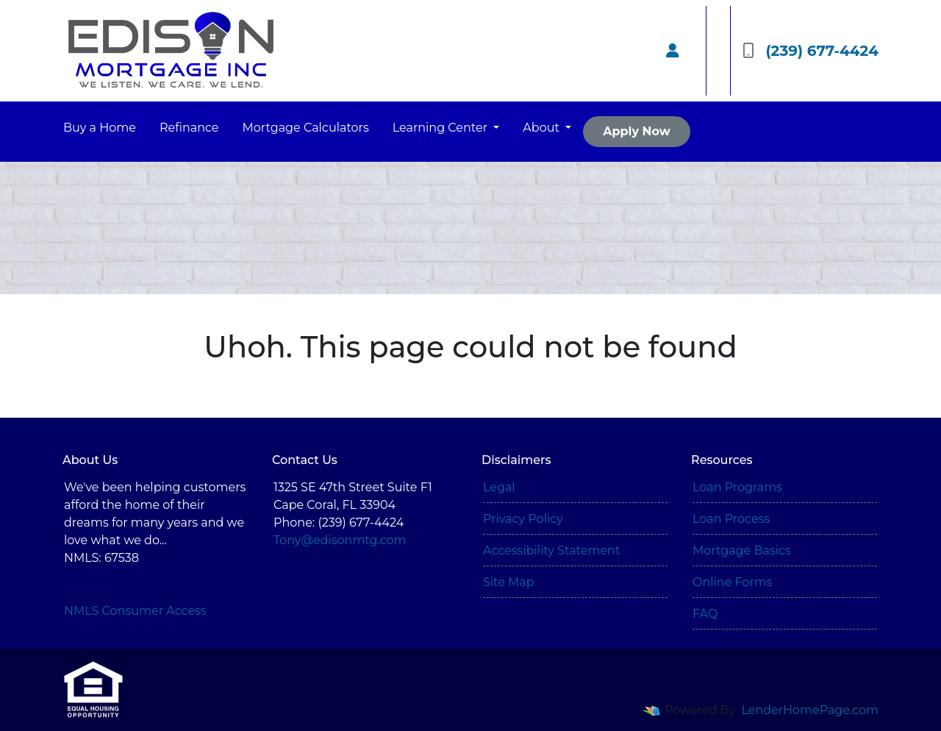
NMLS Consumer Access (135, 611)
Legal (499, 487)
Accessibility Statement (551, 550)
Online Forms (732, 582)
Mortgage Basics (742, 550)
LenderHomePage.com (810, 710)
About (542, 128)
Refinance (189, 128)
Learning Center (441, 128)
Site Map (508, 582)
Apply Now (636, 131)
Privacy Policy (523, 519)
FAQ (705, 614)
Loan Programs (737, 487)
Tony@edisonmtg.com (340, 540)
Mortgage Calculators (306, 128)
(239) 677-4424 (811, 51)
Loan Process (731, 519)
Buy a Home (99, 128)
